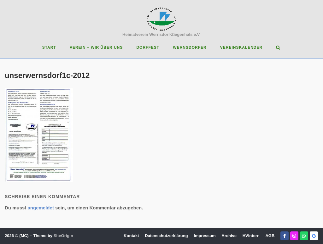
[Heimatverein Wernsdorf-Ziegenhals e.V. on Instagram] (294, 235)
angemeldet (41, 207)
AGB (269, 235)
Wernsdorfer (189, 47)
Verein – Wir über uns (96, 47)
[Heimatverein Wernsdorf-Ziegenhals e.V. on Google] (314, 235)
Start (49, 47)
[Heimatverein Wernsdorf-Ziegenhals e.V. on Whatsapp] (304, 235)
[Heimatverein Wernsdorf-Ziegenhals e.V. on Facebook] (284, 235)
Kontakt (131, 235)
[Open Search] (278, 48)
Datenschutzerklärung (166, 235)
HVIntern (251, 235)
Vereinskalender (241, 47)
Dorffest (147, 47)
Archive (229, 235)
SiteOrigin (63, 235)
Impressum (204, 235)
